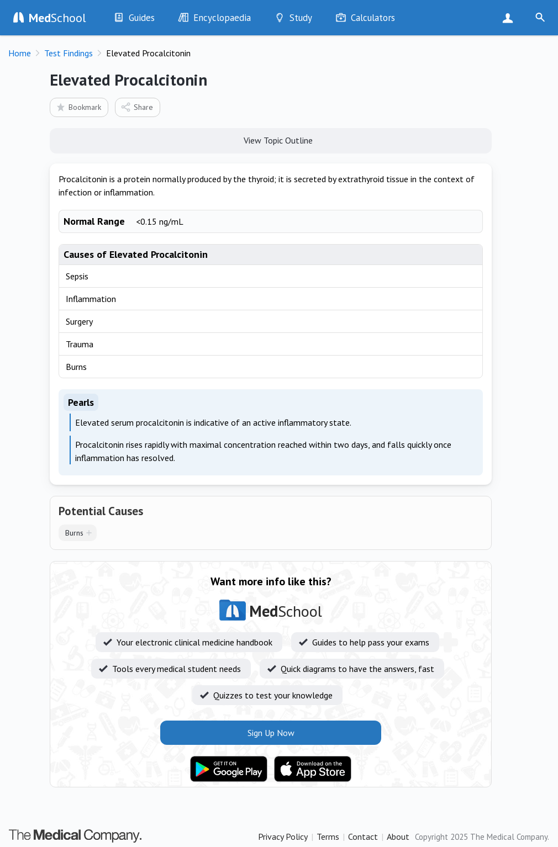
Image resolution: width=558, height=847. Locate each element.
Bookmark (78, 107)
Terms (328, 836)
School (57, 17)
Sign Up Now (510, 17)
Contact (363, 836)
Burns (74, 533)
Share (136, 107)
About (398, 836)
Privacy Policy (283, 836)
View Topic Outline (271, 140)
